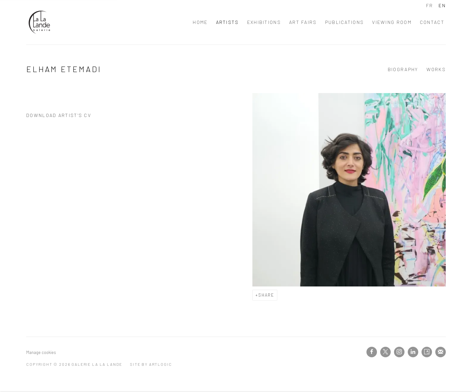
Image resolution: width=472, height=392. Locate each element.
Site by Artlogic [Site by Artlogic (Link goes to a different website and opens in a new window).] (151, 364)
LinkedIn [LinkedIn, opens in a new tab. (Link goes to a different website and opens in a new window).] (413, 352)
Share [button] (266, 295)
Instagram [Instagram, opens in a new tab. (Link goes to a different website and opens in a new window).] (399, 352)
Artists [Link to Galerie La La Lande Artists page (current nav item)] (227, 22)
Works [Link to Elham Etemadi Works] (436, 69)
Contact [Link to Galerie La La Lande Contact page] (432, 22)
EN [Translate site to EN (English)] (442, 5)
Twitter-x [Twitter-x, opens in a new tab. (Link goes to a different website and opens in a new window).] (385, 352)
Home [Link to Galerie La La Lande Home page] (200, 22)
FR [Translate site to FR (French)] (429, 5)
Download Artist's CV (64, 116)
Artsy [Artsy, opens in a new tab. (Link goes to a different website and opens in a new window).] (427, 352)
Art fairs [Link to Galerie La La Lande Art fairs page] (303, 22)
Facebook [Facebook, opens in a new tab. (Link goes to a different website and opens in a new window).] (371, 352)
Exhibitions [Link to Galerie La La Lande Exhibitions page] (264, 22)
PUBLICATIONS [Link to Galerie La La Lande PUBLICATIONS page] (344, 22)
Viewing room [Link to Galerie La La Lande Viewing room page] (392, 22)
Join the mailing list (440, 352)
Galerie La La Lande (39, 22)
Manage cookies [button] (41, 352)
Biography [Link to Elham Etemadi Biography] (403, 69)
